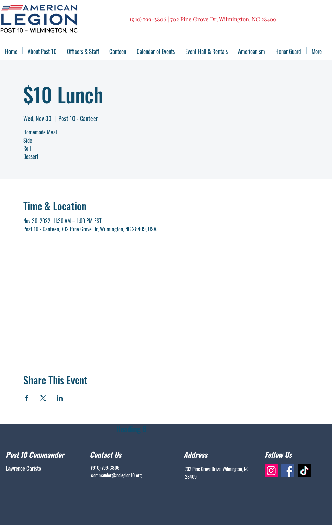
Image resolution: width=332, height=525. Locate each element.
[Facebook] (287, 470)
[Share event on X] (43, 398)
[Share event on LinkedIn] (60, 398)
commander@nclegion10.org (116, 475)
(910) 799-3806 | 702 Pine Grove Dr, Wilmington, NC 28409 (203, 19)
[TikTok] (304, 470)
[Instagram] (271, 470)
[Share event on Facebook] (26, 398)
